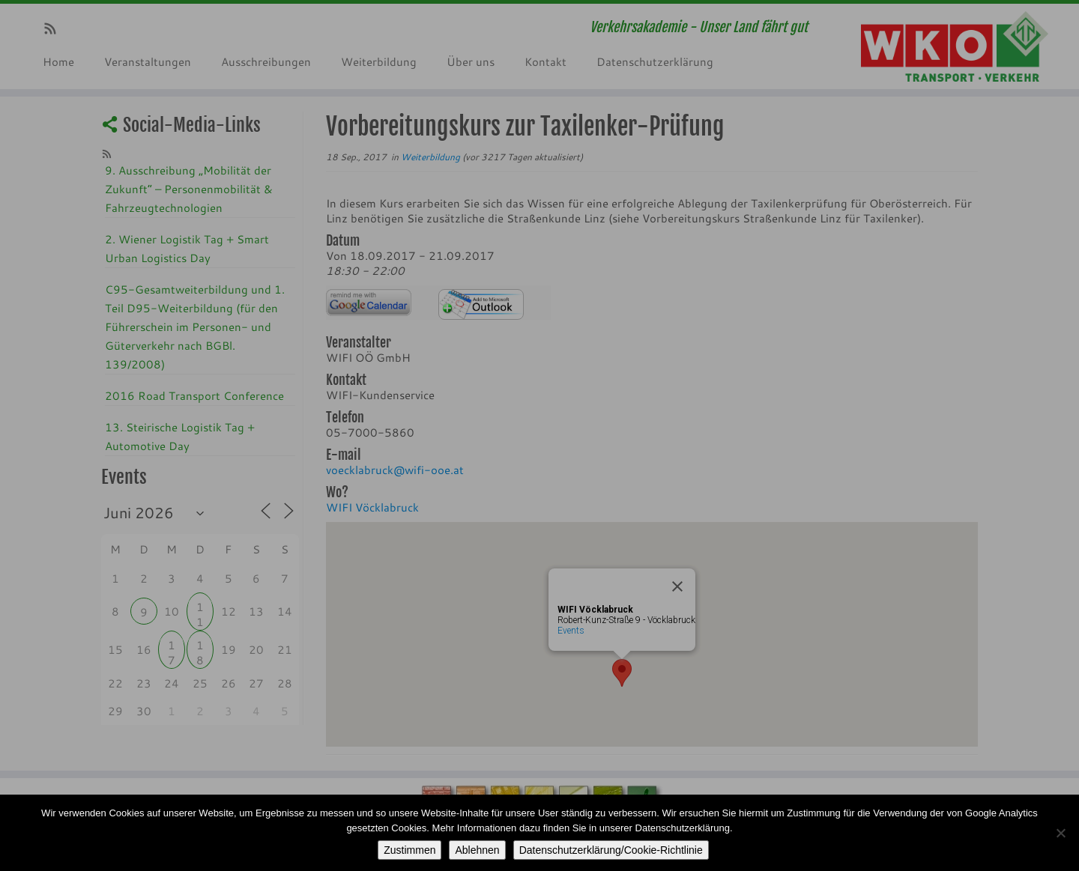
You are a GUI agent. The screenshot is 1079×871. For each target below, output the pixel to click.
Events (570, 630)
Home (58, 61)
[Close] (677, 586)
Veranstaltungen (147, 61)
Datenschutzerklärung (654, 61)
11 (200, 608)
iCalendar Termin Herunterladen (481, 304)
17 (171, 646)
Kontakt (545, 61)
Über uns (471, 61)
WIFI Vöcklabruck (372, 507)
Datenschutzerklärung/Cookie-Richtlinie (611, 850)
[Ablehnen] (1060, 832)
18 (200, 646)
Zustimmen (409, 850)
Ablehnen (477, 850)
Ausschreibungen (266, 61)
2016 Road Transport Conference (194, 395)
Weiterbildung (379, 61)
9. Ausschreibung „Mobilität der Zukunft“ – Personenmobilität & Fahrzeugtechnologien (189, 189)
